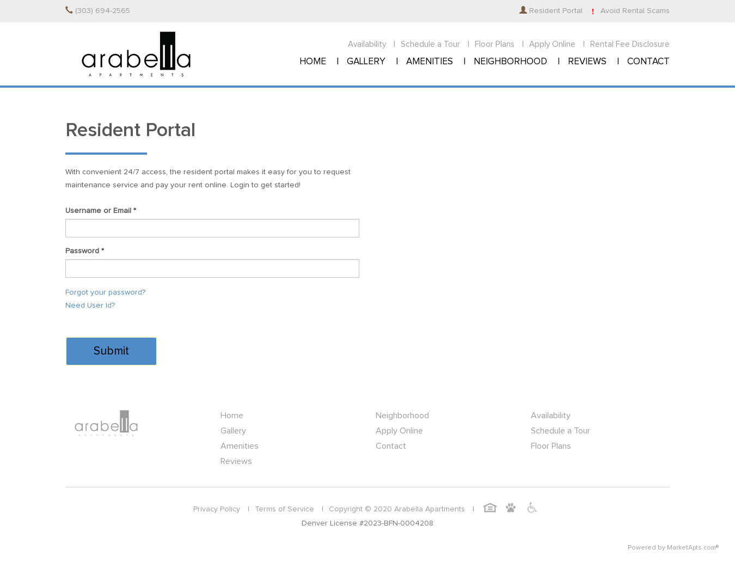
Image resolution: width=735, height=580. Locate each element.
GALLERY (366, 61)
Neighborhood (402, 415)
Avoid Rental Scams (628, 11)
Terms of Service (284, 509)
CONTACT (648, 61)
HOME (312, 61)
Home (231, 415)
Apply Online (552, 44)
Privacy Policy (216, 509)
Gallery (233, 430)
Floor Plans (494, 44)
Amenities (239, 446)
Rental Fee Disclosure (630, 44)
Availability (367, 44)
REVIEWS (587, 61)
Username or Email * (100, 211)
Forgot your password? (105, 292)
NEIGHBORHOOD (510, 61)
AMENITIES (429, 61)
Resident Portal (551, 11)
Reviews (236, 461)
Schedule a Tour (430, 44)
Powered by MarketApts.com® (673, 548)
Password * (84, 251)
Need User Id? (90, 305)
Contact (391, 446)
